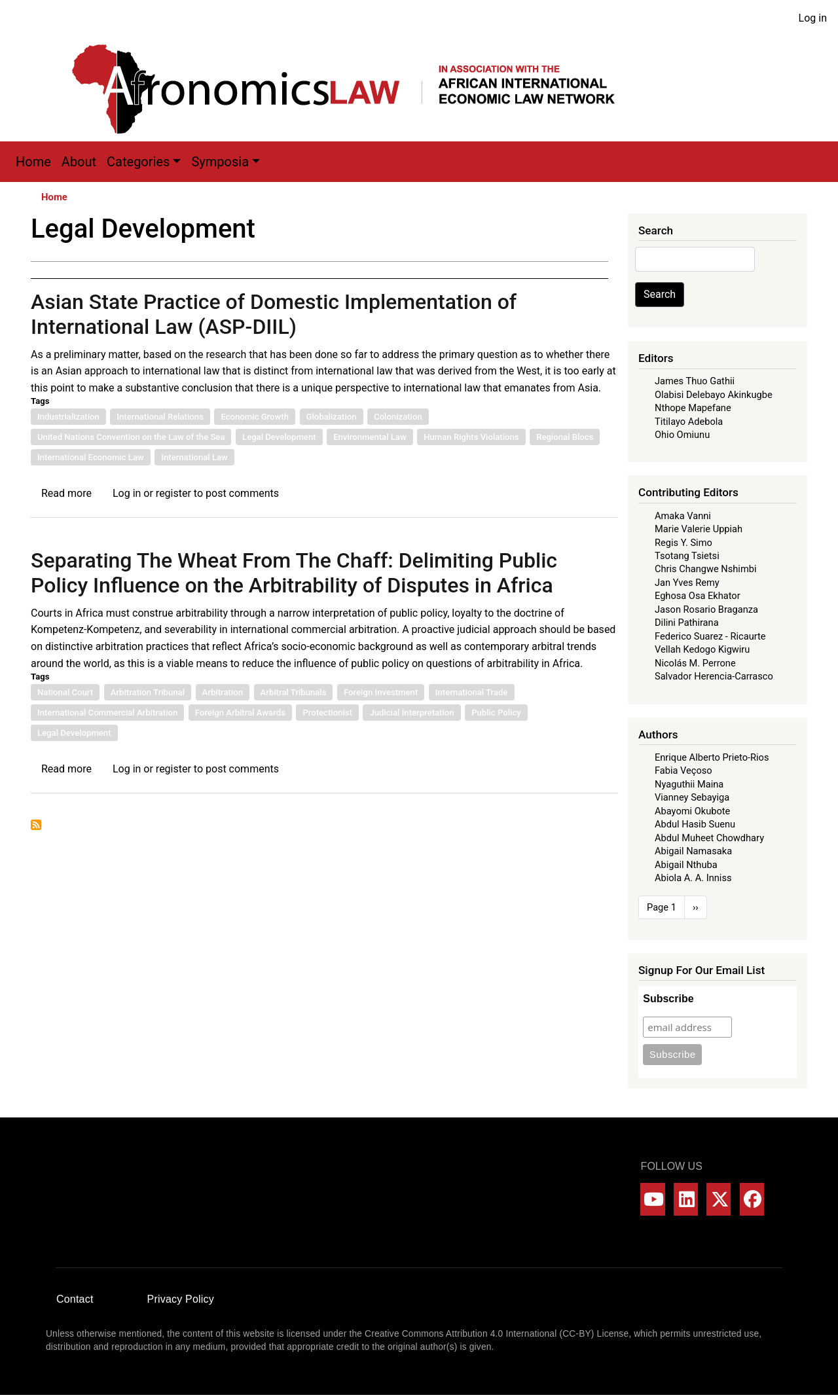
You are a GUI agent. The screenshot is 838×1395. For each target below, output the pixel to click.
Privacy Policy (180, 1299)
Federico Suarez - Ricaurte (710, 636)
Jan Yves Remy (687, 583)
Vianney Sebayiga (692, 797)
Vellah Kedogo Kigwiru (702, 649)
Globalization (331, 417)
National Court (65, 692)
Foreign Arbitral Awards (240, 712)
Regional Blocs (564, 437)
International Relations (160, 417)
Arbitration (222, 692)
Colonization (398, 417)
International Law (194, 457)
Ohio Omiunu (682, 435)
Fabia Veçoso (683, 770)
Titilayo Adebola (689, 421)
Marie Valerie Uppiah (698, 529)
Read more (66, 493)
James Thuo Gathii (695, 381)
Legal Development (279, 437)
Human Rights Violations (471, 437)
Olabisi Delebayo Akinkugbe (714, 395)
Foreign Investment (381, 692)
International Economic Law (90, 457)
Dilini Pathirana (687, 622)
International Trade (471, 692)
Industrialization (68, 417)
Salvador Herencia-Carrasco (714, 676)
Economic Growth (255, 417)
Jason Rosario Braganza (706, 609)
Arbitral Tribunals (294, 692)
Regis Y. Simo (683, 543)
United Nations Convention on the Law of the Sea (131, 437)
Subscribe (668, 998)
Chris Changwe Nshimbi (705, 569)
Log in (813, 18)
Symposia (220, 162)
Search (660, 294)
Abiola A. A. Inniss (693, 878)
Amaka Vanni (683, 516)
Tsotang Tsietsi (687, 556)
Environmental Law (370, 437)
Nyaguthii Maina (689, 784)
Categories (138, 162)
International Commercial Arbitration (107, 712)
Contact (75, 1299)
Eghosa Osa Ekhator (697, 596)
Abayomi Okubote (692, 811)
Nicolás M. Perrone (695, 663)
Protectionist (327, 712)
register (173, 493)
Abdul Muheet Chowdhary (709, 838)
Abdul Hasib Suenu (695, 824)
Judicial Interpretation (411, 712)
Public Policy (496, 712)
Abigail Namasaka (693, 851)
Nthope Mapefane (693, 408)
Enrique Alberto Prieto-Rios (712, 757)
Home (33, 162)
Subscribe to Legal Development (36, 825)
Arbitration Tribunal (148, 692)
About (79, 162)
